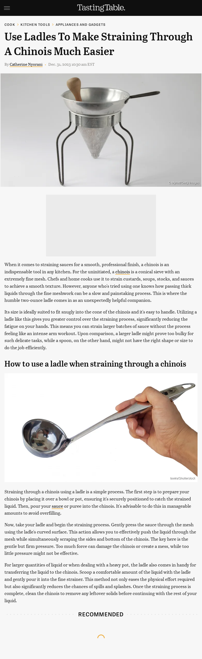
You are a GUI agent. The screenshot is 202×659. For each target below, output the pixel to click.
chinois (122, 271)
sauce (57, 506)
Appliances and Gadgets (80, 24)
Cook (9, 24)
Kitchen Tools (35, 24)
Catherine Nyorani (26, 64)
